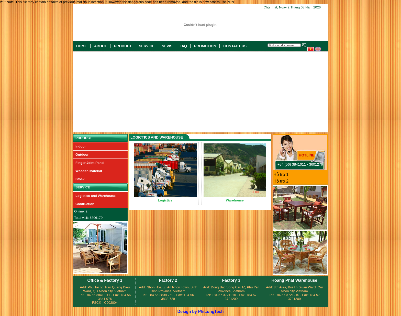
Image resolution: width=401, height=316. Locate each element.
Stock (79, 179)
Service (146, 46)
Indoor (80, 146)
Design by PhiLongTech (200, 311)
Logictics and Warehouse (95, 196)
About (100, 46)
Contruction (84, 204)
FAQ (183, 46)
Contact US (235, 46)
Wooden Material (88, 171)
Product (123, 46)
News (167, 46)
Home (81, 46)
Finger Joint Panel (89, 163)
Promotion (205, 46)
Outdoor (81, 154)
